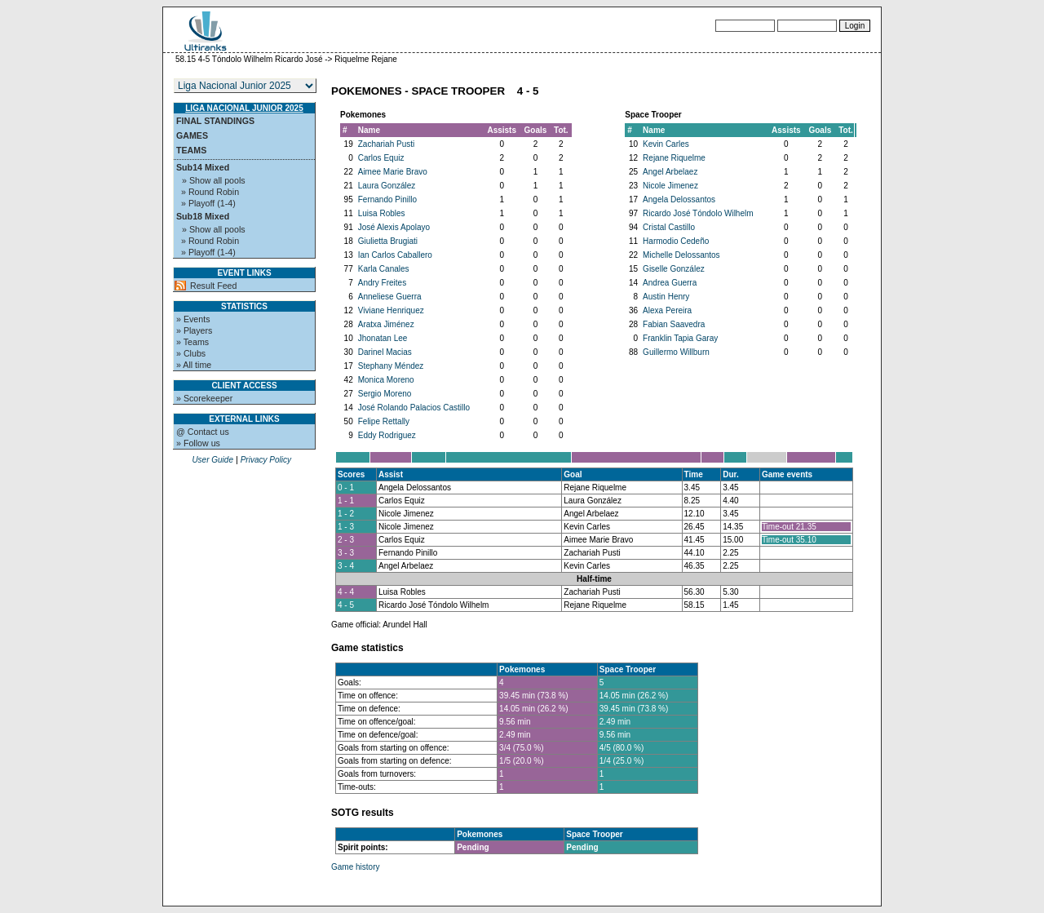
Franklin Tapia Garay (680, 338)
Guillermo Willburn (676, 352)
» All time (193, 365)
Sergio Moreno (385, 393)
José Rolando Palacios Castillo (414, 407)
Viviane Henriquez (391, 310)
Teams (191, 150)
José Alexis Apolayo (394, 227)
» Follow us (198, 443)
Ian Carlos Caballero (395, 254)
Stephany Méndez (391, 365)
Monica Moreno (386, 379)
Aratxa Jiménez (386, 324)
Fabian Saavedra (674, 324)
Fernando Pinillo (387, 199)
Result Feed (213, 285)
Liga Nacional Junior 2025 (244, 108)
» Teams (192, 342)
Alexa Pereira (667, 310)
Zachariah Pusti (386, 144)
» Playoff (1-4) (208, 203)
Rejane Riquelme (674, 157)
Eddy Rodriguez (387, 435)
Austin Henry (666, 296)
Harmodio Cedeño (676, 241)
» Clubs (191, 353)
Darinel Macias (385, 352)
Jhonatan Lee (383, 338)
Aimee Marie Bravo (392, 171)
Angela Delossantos (679, 199)
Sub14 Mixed (202, 167)
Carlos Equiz (381, 157)
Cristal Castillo (669, 227)
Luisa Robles (381, 213)
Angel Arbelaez (670, 171)
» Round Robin (210, 192)
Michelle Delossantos (681, 254)
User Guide (212, 459)
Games (192, 135)
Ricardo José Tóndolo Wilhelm (698, 213)
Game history (355, 866)
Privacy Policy (266, 459)
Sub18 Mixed (202, 216)
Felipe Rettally (383, 421)
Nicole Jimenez (670, 185)
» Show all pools (214, 180)
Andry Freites (382, 282)
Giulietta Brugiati (388, 241)
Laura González (387, 185)
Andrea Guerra (670, 282)
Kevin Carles (666, 144)
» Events (193, 319)
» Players (194, 330)
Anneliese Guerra (390, 296)
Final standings (215, 121)
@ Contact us (202, 432)
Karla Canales (383, 268)
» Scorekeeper (204, 398)
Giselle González (674, 268)
